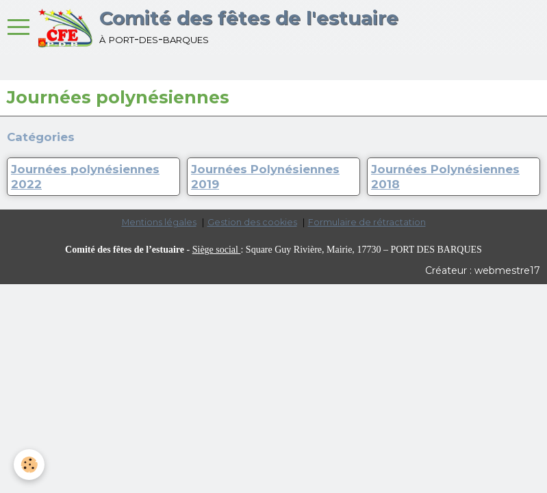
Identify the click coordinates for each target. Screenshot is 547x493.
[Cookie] (29, 464)
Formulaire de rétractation (367, 222)
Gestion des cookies (252, 222)
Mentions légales (159, 222)
